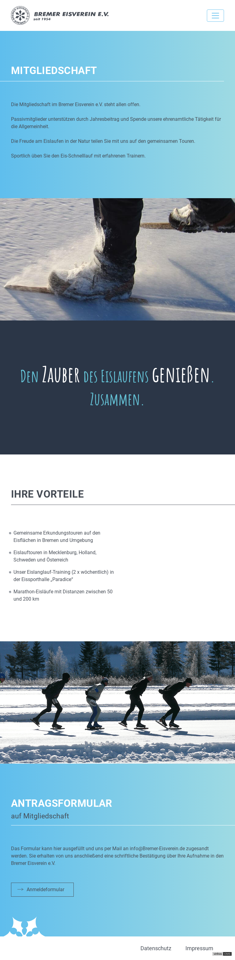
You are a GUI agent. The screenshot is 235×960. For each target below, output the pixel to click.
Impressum (199, 948)
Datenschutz (155, 948)
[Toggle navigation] (215, 15)
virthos (218, 953)
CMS (227, 953)
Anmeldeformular (45, 889)
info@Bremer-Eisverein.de (157, 848)
